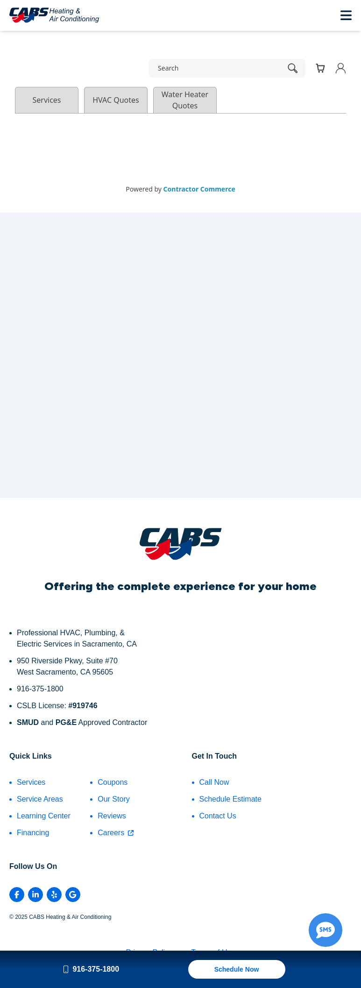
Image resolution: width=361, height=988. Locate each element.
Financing (33, 833)
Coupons (112, 782)
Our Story (113, 799)
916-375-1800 (91, 969)
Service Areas (40, 799)
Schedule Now (236, 969)
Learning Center (44, 816)
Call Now (214, 782)
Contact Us (217, 816)
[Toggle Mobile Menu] (346, 15)
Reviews (112, 816)
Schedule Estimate (230, 799)
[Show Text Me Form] (325, 930)
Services (31, 782)
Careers (116, 833)
